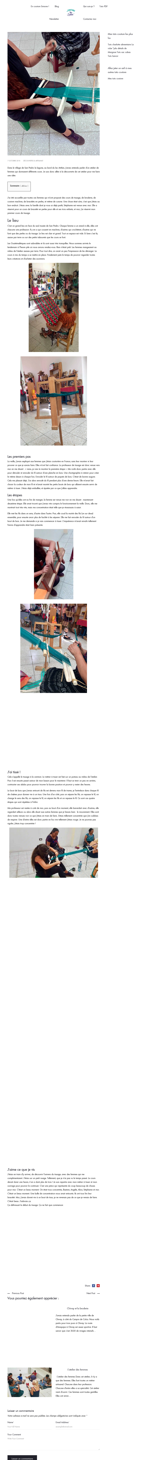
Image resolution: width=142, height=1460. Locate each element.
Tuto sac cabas (124, 52)
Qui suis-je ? (88, 6)
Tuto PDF (104, 6)
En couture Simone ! (40, 6)
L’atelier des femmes (78, 1369)
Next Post (91, 1293)
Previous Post (18, 1293)
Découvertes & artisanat (33, 161)
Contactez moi (89, 19)
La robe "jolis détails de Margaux (121, 48)
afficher (24, 186)
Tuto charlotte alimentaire (119, 44)
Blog (57, 6)
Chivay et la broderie (77, 1308)
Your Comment (14, 1434)
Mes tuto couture (115, 78)
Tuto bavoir (113, 56)
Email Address (62, 1422)
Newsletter (54, 19)
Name (11, 1422)
